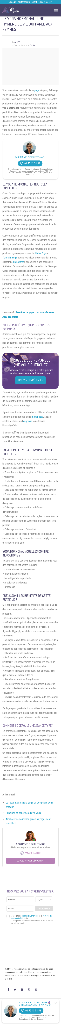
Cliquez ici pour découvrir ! (30, 860)
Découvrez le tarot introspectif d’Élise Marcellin (30, 2)
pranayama (18, 261)
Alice (17, 42)
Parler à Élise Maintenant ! (30, 157)
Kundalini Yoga (9, 257)
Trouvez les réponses (30, 380)
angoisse (27, 421)
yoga (36, 90)
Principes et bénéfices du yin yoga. (23, 813)
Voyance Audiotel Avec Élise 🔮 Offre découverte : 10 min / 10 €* (35, 1003)
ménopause (37, 416)
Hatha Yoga (41, 253)
